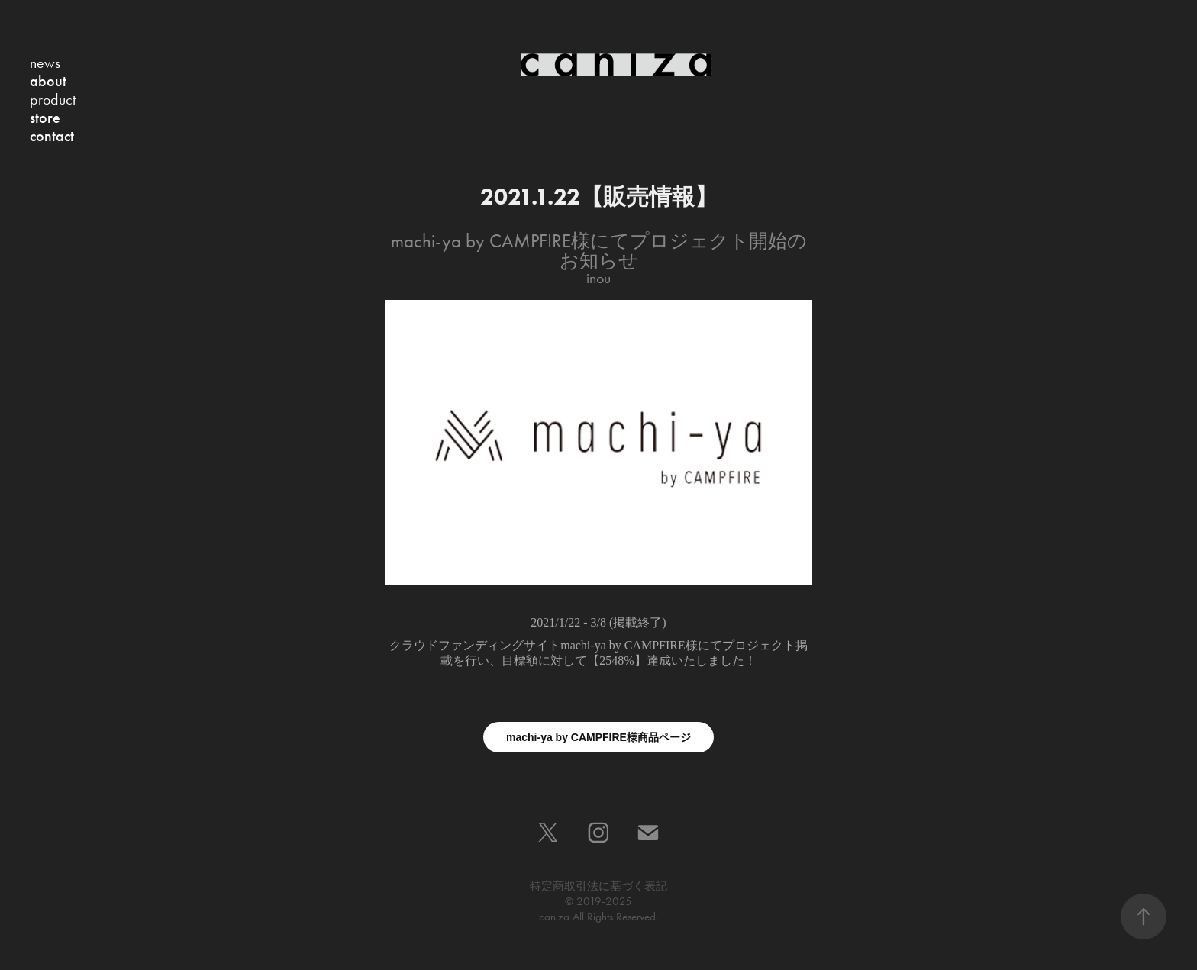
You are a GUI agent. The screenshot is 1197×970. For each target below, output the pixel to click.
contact (52, 136)
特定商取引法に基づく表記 (598, 886)
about (48, 81)
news (45, 62)
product (53, 99)
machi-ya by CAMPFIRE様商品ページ (598, 737)
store (45, 117)
